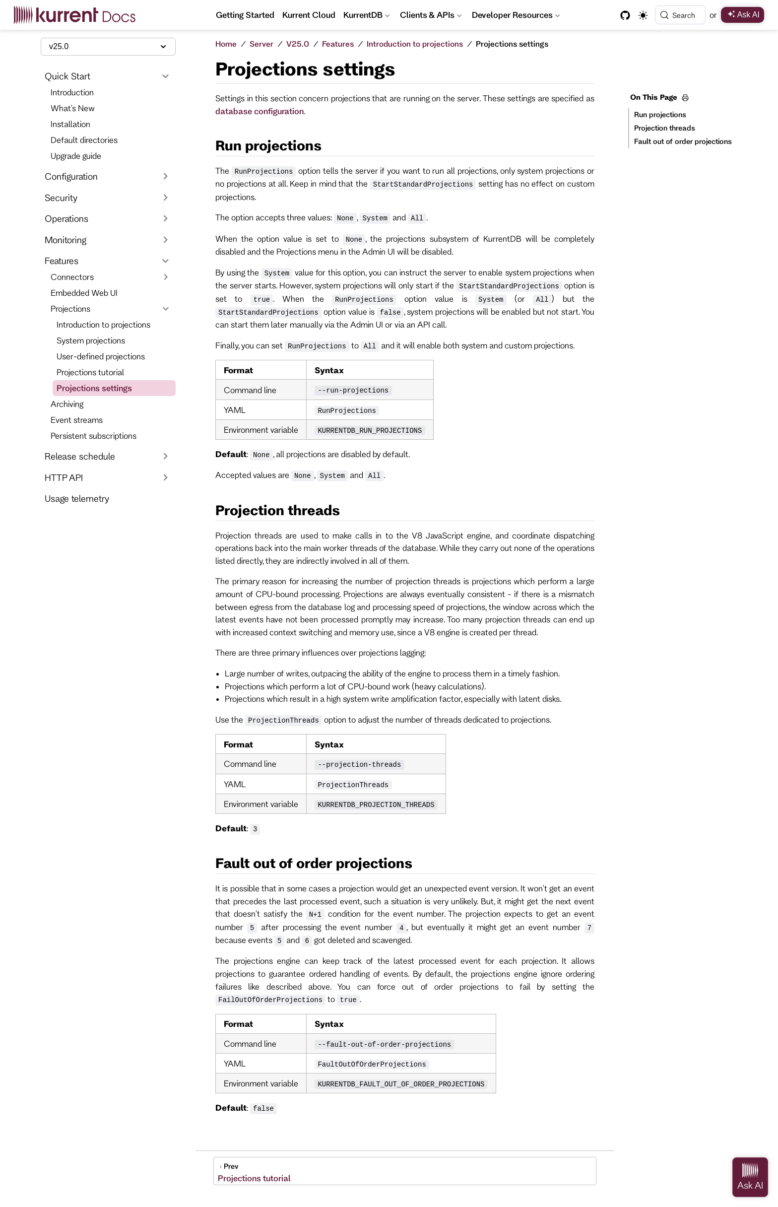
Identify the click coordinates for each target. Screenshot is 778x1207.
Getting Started (245, 14)
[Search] (680, 14)
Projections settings (94, 388)
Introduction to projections (103, 324)
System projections (91, 340)
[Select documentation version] (108, 47)
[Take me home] (78, 14)
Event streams (77, 419)
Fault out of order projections (683, 141)
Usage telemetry (77, 498)
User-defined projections (101, 356)
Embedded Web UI (84, 292)
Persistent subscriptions (93, 435)
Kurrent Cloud (308, 14)
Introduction (72, 92)
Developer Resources (517, 16)
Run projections (660, 114)
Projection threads (664, 128)
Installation (70, 124)
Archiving (67, 403)
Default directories (84, 139)
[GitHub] (625, 15)
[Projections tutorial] (404, 1171)
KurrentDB (366, 16)
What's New (73, 108)
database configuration (259, 111)
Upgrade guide (76, 155)
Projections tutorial (90, 372)
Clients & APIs (431, 16)
